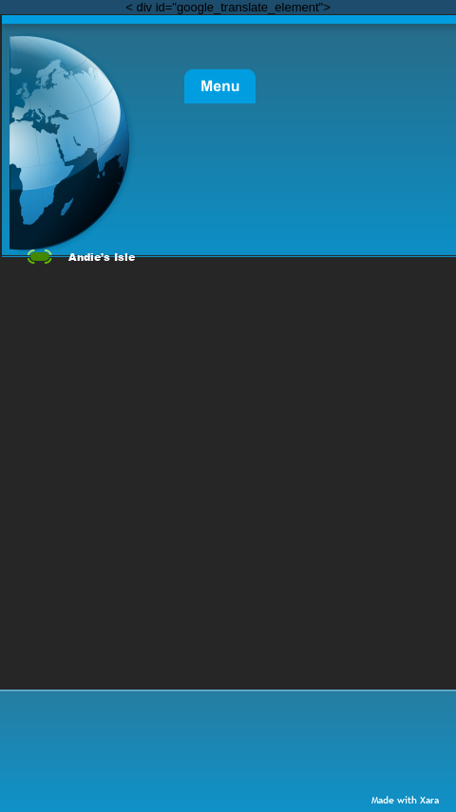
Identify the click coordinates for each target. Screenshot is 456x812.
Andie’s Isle (101, 257)
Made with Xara (405, 800)
